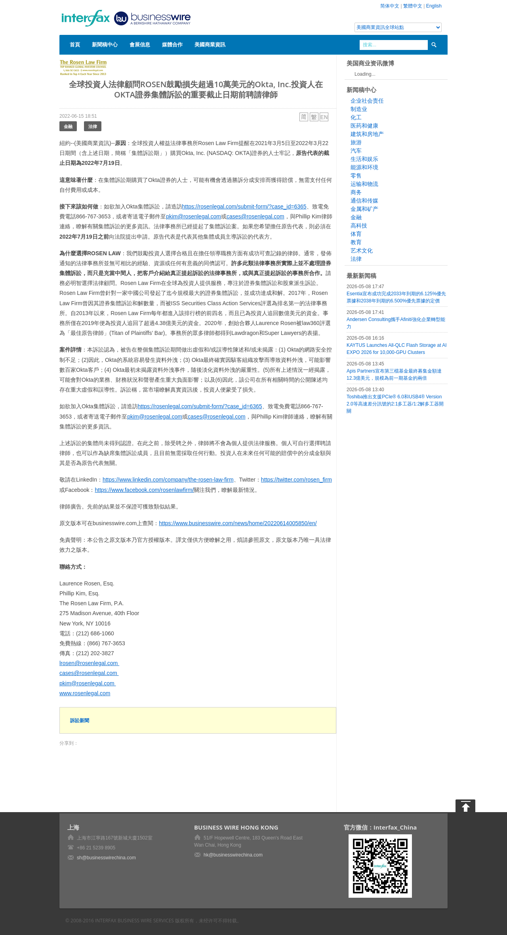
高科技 (359, 225)
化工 (356, 117)
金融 (68, 126)
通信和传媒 (364, 200)
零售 (356, 175)
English (434, 6)
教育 (356, 242)
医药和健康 (364, 125)
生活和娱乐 (364, 159)
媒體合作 (172, 44)
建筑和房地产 (367, 134)
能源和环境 (364, 167)
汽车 (356, 150)
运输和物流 (364, 184)
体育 (356, 234)
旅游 (356, 142)
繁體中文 (412, 6)
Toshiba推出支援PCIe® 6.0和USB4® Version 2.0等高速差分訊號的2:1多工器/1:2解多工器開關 (395, 404)
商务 (356, 192)
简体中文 (389, 6)
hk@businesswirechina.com (233, 855)
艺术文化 (362, 250)
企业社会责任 (367, 101)
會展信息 (140, 44)
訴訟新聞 (79, 720)
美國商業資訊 (209, 44)
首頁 (75, 44)
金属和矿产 (364, 209)
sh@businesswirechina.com (106, 857)
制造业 (359, 109)
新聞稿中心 (105, 44)
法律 (92, 126)
